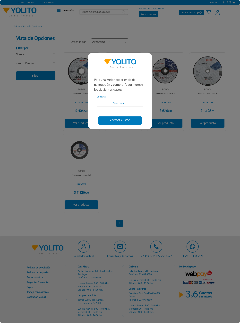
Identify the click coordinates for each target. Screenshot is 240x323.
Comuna (101, 97)
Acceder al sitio (120, 120)
